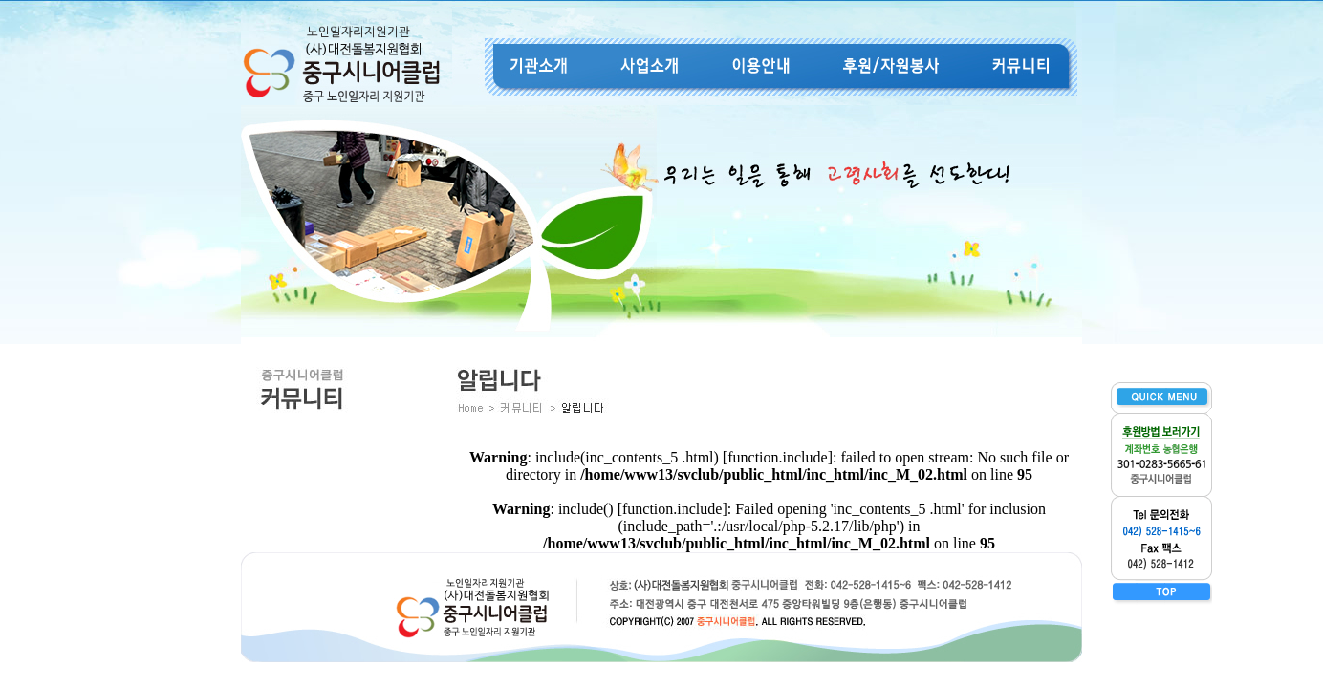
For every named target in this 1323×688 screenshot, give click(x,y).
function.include (777, 457)
